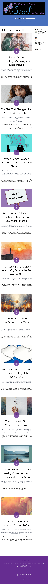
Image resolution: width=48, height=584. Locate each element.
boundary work (24, 170)
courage (20, 429)
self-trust (14, 71)
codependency (17, 69)
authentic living (19, 170)
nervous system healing (12, 430)
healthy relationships (15, 279)
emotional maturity (6, 70)
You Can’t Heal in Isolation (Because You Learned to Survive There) (42, 32)
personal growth (11, 70)
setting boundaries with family (19, 332)
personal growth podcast (26, 330)
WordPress (21, 566)
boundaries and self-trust (15, 481)
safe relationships (15, 484)
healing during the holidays (24, 328)
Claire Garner (19, 529)
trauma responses (19, 121)
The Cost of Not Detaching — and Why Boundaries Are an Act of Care (16, 270)
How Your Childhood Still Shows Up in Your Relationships (42, 43)
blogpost (8, 69)
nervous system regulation (8, 120)
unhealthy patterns (19, 71)
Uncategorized (10, 117)
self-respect (18, 176)
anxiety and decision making (18, 117)
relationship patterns (25, 70)
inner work (25, 226)
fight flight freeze (17, 118)
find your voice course (14, 382)
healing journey (12, 226)
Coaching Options (12, 21)
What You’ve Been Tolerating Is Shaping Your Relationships (16, 61)
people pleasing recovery (10, 227)
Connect (17, 21)
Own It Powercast (28, 382)
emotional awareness (24, 225)
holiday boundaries (9, 329)
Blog (8, 21)
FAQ (5, 21)
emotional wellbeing (4, 328)
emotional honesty (10, 173)
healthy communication (19, 226)
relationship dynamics (18, 70)
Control (17, 429)
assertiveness (14, 170)
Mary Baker (3, 69)
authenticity (14, 381)
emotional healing (25, 529)
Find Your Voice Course (24, 21)
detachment (29, 117)
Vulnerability (25, 432)
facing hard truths (7, 482)
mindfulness (13, 532)
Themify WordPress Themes (27, 566)
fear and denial (12, 482)
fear (4, 430)
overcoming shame (19, 482)
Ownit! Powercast (31, 21)
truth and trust (24, 384)
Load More (16, 549)
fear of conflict (22, 173)
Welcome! (37, 21)
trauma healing (18, 533)
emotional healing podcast (24, 481)
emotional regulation (11, 118)
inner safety (4, 174)
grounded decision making (24, 118)
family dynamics (10, 328)
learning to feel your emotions (6, 532)
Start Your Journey (41, 563)
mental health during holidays (8, 330)
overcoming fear (15, 120)
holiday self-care (22, 329)
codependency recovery (16, 172)
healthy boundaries (28, 173)
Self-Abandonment (14, 384)
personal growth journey (8, 484)
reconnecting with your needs (24, 227)
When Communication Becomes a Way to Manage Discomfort (17, 162)
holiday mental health (15, 329)
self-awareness (13, 533)
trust (22, 432)
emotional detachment (24, 278)
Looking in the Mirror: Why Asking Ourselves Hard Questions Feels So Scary (16, 473)
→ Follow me (37, 51)
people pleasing (20, 120)
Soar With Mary (13, 432)
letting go (6, 430)
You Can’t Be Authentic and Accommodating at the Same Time (16, 373)
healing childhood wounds (27, 531)
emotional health (29, 69)
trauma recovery (18, 432)
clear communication (9, 172)
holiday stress (27, 329)
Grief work (20, 531)
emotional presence (8, 531)
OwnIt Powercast (19, 430)
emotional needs (6, 226)
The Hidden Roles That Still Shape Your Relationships (42, 38)
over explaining (17, 174)
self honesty (20, 484)
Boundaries (13, 69)
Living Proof (41, 21)
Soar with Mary (23, 565)
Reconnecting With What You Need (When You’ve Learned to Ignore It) (16, 217)
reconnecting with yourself (27, 532)
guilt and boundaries (17, 328)
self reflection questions (26, 484)
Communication (23, 69)
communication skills (24, 172)
